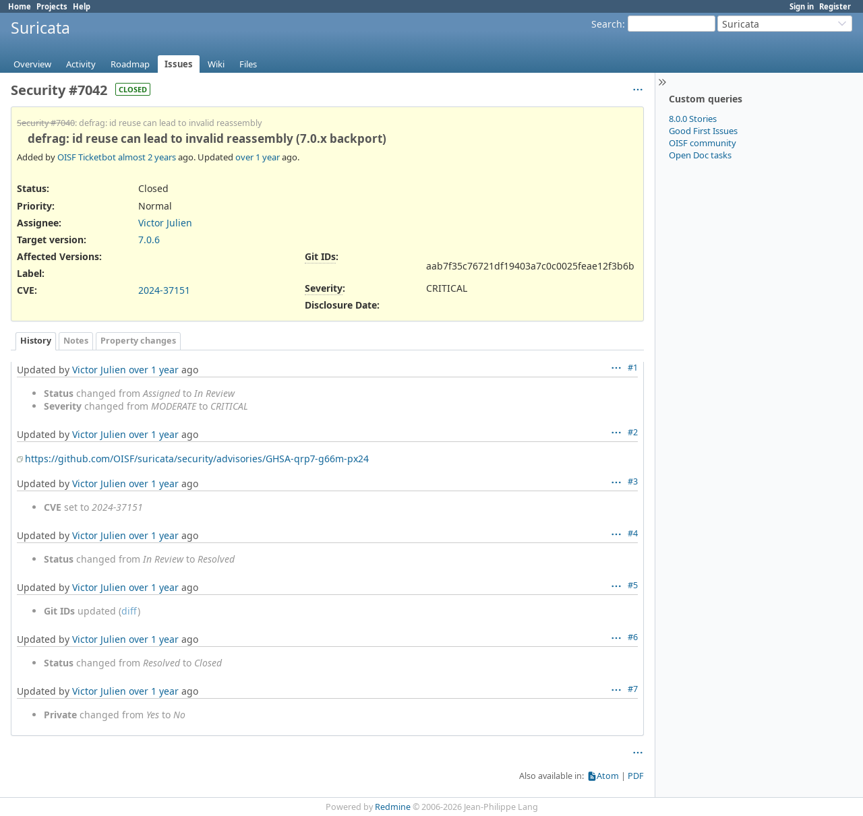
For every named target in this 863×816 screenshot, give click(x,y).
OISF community (702, 143)
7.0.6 (149, 239)
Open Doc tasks (700, 155)
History (35, 340)
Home (19, 6)
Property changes (138, 340)
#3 (633, 481)
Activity (81, 64)
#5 (633, 585)
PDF (636, 776)
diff (129, 610)
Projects (51, 6)
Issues (179, 64)
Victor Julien (165, 222)
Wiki (216, 64)
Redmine (393, 807)
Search (606, 24)
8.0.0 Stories (693, 119)
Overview (32, 64)
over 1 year (257, 157)
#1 (633, 367)
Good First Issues (703, 131)
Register (835, 6)
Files (248, 64)
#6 (633, 637)
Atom (608, 776)
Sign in (802, 6)
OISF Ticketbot (86, 157)
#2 (633, 432)
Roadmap (130, 64)
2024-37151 (164, 290)
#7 (633, 689)
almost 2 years (147, 157)
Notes (75, 340)
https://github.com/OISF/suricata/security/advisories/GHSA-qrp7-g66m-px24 (197, 458)
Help (81, 6)
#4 (633, 533)
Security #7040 (46, 123)
